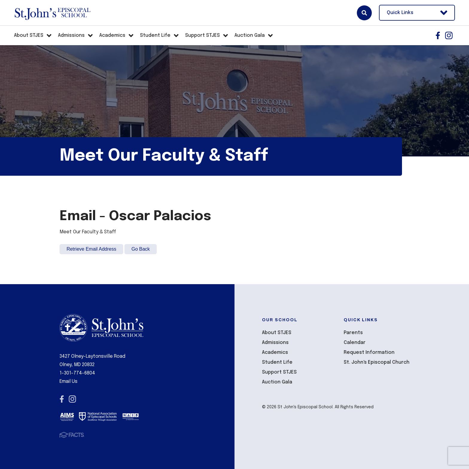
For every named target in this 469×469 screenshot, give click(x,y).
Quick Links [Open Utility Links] (417, 12)
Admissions (275, 342)
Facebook (438, 35)
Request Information (369, 352)
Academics (275, 352)
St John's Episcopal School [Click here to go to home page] (52, 12)
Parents (353, 332)
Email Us (68, 381)
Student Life (277, 362)
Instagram (449, 35)
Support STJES (279, 372)
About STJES (276, 332)
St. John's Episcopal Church (376, 362)
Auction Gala (277, 382)
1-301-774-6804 (77, 373)
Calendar (355, 342)
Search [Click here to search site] (364, 13)
